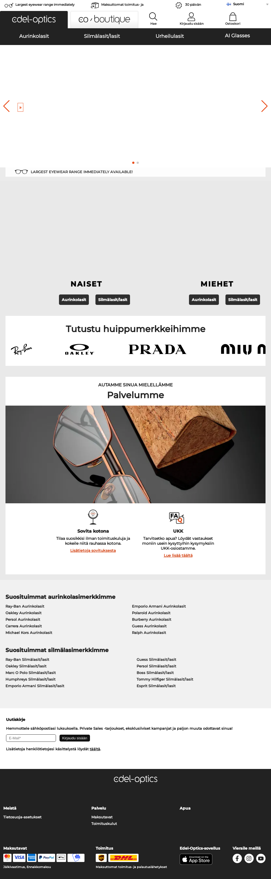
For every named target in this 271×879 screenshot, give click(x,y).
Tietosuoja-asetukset (22, 742)
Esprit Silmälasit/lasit (156, 610)
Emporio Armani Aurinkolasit (159, 531)
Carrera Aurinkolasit (23, 551)
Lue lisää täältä (178, 480)
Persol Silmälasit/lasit (156, 591)
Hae (153, 24)
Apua (185, 733)
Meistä (9, 733)
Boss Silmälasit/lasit (155, 597)
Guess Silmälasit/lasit (156, 584)
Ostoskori (232, 24)
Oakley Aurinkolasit (23, 537)
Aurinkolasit (74, 224)
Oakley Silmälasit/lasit (25, 591)
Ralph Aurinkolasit (149, 557)
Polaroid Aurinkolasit (151, 537)
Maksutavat (101, 742)
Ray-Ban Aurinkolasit (24, 531)
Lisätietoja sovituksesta (93, 475)
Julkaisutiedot (16, 852)
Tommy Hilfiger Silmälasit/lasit (165, 604)
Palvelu (98, 733)
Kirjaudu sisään (192, 24)
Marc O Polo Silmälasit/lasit (30, 597)
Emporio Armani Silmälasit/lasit (34, 610)
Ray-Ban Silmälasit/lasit (27, 584)
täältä (95, 674)
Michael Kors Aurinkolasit (28, 557)
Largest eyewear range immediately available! (45, 6)
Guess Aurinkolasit (149, 551)
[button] (34, 19)
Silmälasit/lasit (112, 224)
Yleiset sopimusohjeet (23, 846)
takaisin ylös (255, 846)
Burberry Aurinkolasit (151, 544)
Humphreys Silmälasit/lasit (30, 604)
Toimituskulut (104, 748)
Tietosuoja (55, 846)
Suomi (238, 4)
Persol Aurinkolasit (22, 544)
